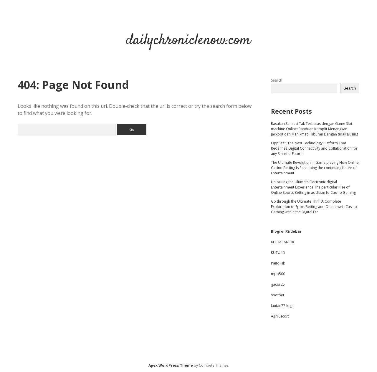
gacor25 (278, 284)
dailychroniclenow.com (188, 40)
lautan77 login (283, 305)
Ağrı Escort (280, 316)
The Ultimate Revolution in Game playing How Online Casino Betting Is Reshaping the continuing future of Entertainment (315, 168)
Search (276, 80)
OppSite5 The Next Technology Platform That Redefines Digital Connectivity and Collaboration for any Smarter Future (314, 148)
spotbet (277, 294)
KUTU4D (278, 252)
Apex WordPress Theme (170, 365)
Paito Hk (278, 263)
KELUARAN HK (282, 241)
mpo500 (278, 273)
